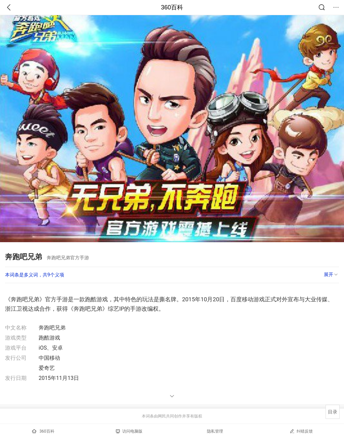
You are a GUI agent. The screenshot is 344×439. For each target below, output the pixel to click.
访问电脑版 (129, 431)
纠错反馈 (301, 431)
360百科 (172, 7)
